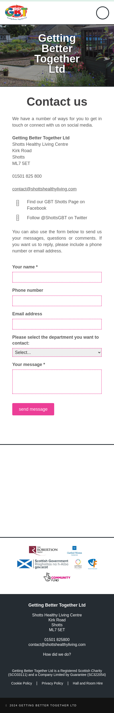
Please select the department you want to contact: (55, 340)
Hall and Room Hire (88, 683)
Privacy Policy (52, 683)
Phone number (27, 290)
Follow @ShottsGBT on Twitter (57, 217)
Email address (27, 313)
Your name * (25, 266)
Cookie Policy (21, 683)
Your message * (28, 364)
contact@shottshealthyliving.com (44, 189)
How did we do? (57, 654)
